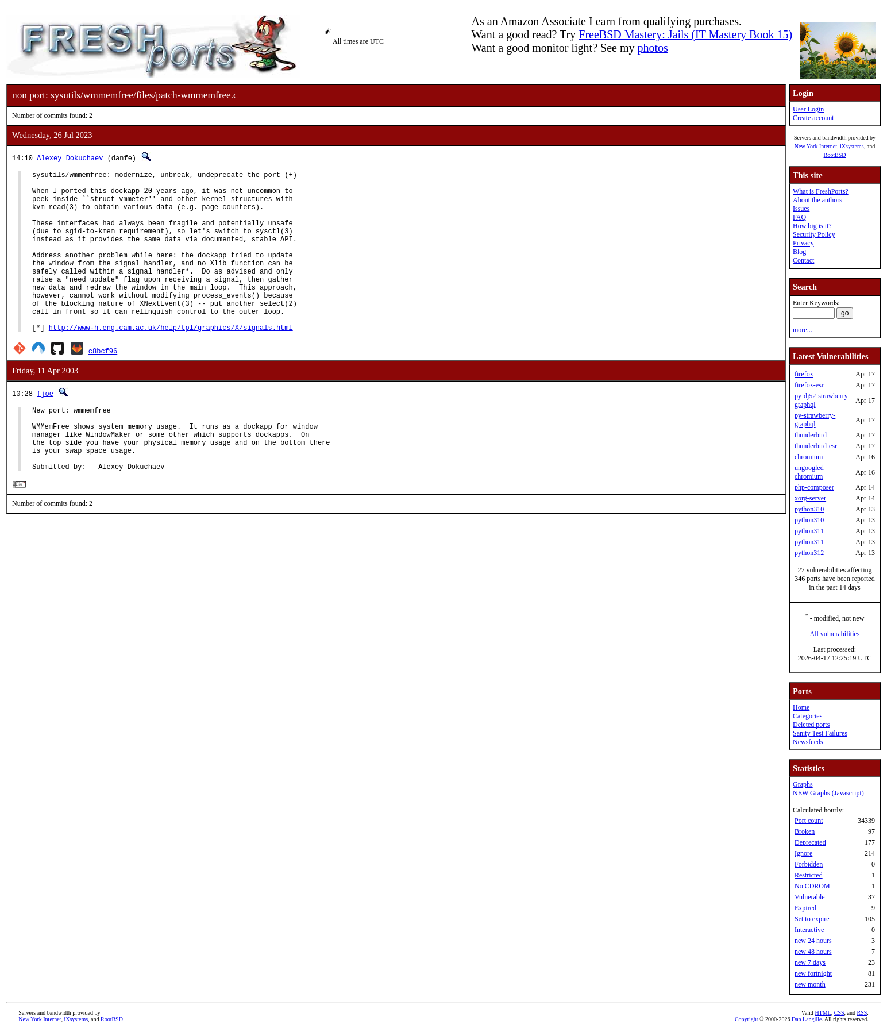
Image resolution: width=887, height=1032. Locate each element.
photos (652, 47)
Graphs (803, 784)
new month (810, 984)
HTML (823, 1013)
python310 (809, 509)
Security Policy (814, 234)
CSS (839, 1013)
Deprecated (810, 842)
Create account (813, 118)
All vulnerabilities (835, 634)
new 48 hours (813, 952)
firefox (804, 374)
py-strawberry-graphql (815, 419)
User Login (808, 109)
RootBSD (835, 155)
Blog (799, 252)
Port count (809, 821)
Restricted (809, 875)
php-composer (814, 487)
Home (801, 707)
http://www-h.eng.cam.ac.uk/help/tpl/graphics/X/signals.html (171, 362)
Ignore (803, 853)
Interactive (809, 930)
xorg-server (810, 498)
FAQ (799, 217)
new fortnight (813, 973)
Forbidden (809, 864)
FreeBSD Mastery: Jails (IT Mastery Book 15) (685, 34)
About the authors (817, 200)
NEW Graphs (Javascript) (828, 793)
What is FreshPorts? (821, 191)
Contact (803, 260)
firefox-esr (809, 385)
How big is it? (812, 226)
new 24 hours (813, 941)
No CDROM (812, 886)
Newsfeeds (808, 742)
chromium (809, 457)
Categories (807, 716)
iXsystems (852, 146)
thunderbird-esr (816, 446)
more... (802, 330)
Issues (801, 209)
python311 (809, 531)
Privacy (803, 243)
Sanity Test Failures (820, 733)
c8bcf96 (102, 385)
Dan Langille (807, 1019)
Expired (805, 908)
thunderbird (811, 435)
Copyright (746, 1019)
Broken (805, 831)
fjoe (45, 428)
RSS (862, 1013)
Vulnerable (810, 897)
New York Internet (816, 146)
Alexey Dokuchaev (70, 158)
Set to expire (812, 919)
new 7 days (810, 962)
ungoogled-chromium (810, 472)
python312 (809, 553)
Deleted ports (811, 725)
